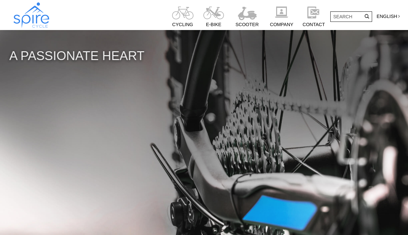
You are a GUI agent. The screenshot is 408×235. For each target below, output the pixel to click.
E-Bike (213, 24)
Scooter (247, 24)
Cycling (182, 24)
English (387, 16)
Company (281, 24)
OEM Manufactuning (87, 201)
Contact (314, 24)
